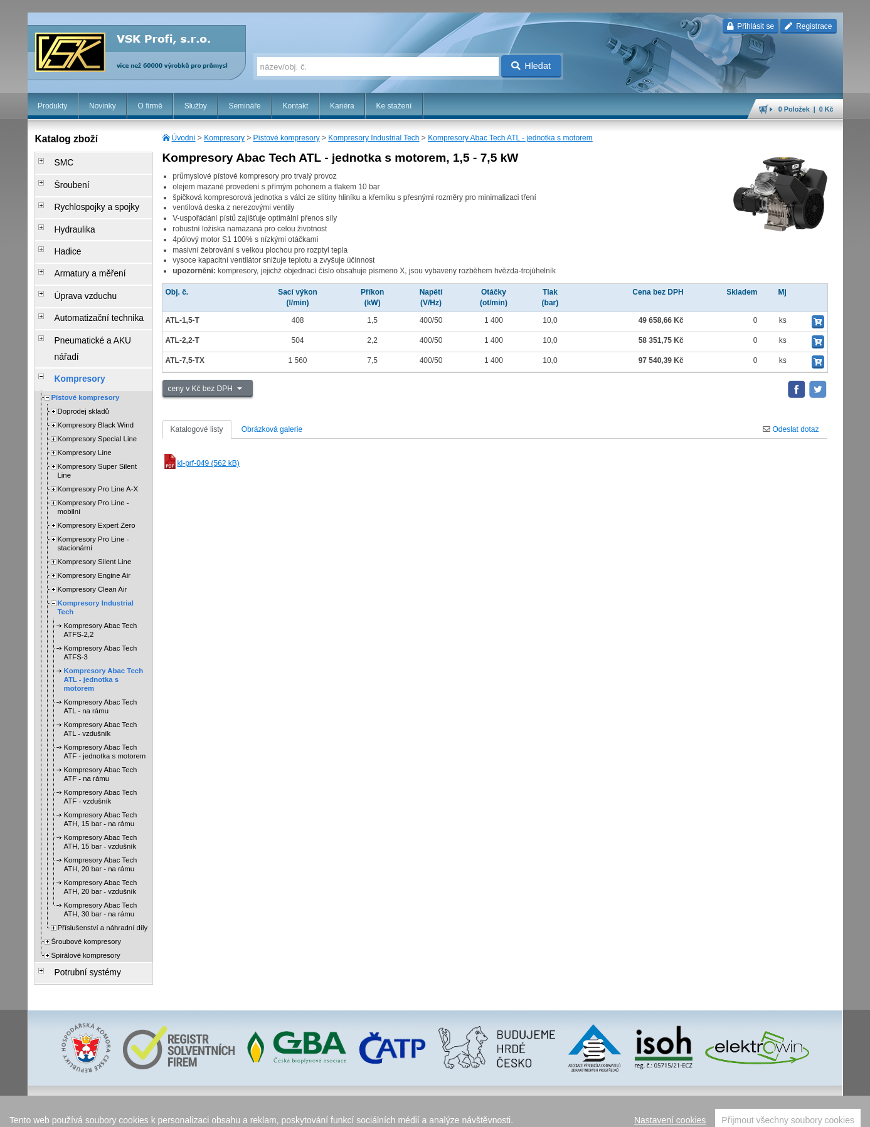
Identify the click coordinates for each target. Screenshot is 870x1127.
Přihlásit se (750, 26)
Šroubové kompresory (86, 879)
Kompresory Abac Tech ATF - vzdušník (100, 734)
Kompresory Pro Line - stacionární (93, 481)
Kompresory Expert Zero (96, 462)
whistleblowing (603, 1111)
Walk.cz (108, 1111)
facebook (646, 1111)
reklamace (558, 1111)
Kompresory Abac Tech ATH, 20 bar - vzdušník (100, 824)
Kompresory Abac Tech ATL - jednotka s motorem (510, 138)
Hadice (59, 231)
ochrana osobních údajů (498, 1111)
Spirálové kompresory (85, 892)
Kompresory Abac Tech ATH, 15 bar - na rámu (100, 756)
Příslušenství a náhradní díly (103, 865)
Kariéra (342, 106)
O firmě (150, 106)
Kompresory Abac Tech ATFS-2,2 (100, 567)
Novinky (102, 106)
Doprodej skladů (83, 348)
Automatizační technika (86, 284)
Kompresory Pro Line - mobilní (93, 444)
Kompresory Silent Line (95, 499)
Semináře (244, 106)
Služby (195, 106)
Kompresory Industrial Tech (373, 138)
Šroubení (63, 178)
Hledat (531, 66)
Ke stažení (394, 106)
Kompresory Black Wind (96, 362)
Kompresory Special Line (97, 376)
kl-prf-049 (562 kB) (201, 463)
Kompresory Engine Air (94, 512)
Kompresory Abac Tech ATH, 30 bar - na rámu (100, 847)
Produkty (52, 106)
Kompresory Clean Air (92, 526)
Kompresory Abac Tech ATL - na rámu (100, 644)
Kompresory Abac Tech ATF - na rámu (100, 711)
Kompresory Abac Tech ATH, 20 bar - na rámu (100, 802)
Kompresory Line (85, 390)
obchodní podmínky (423, 1111)
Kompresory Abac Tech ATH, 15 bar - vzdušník (100, 779)
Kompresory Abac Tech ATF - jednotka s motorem (105, 689)
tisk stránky (755, 1111)
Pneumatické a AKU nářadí (93, 301)
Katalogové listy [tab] (197, 429)
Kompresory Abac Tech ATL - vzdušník (100, 666)
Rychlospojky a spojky (85, 196)
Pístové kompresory (286, 138)
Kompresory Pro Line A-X (98, 426)
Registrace (808, 26)
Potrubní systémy (77, 908)
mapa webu (712, 1111)
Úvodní (184, 138)
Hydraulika (65, 213)
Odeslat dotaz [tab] (791, 429)
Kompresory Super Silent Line (97, 408)
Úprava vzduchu (75, 266)
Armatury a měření (79, 248)
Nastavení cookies (357, 1111)
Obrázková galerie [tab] (271, 429)
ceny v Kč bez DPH (201, 388)
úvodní (678, 1111)
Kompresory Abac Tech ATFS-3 (100, 590)
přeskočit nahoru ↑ (808, 1111)
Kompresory (224, 138)
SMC (56, 161)
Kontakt (296, 106)
